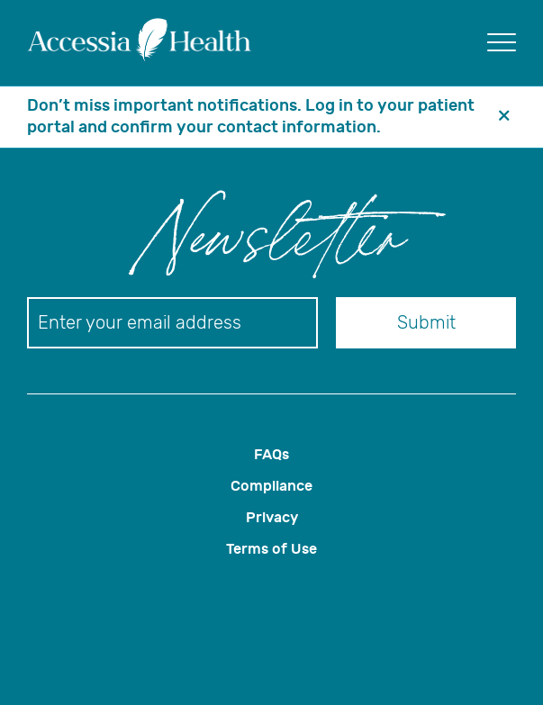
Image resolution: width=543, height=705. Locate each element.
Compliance (271, 485)
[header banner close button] (504, 117)
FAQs (271, 454)
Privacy (272, 517)
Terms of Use (271, 548)
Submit (426, 322)
